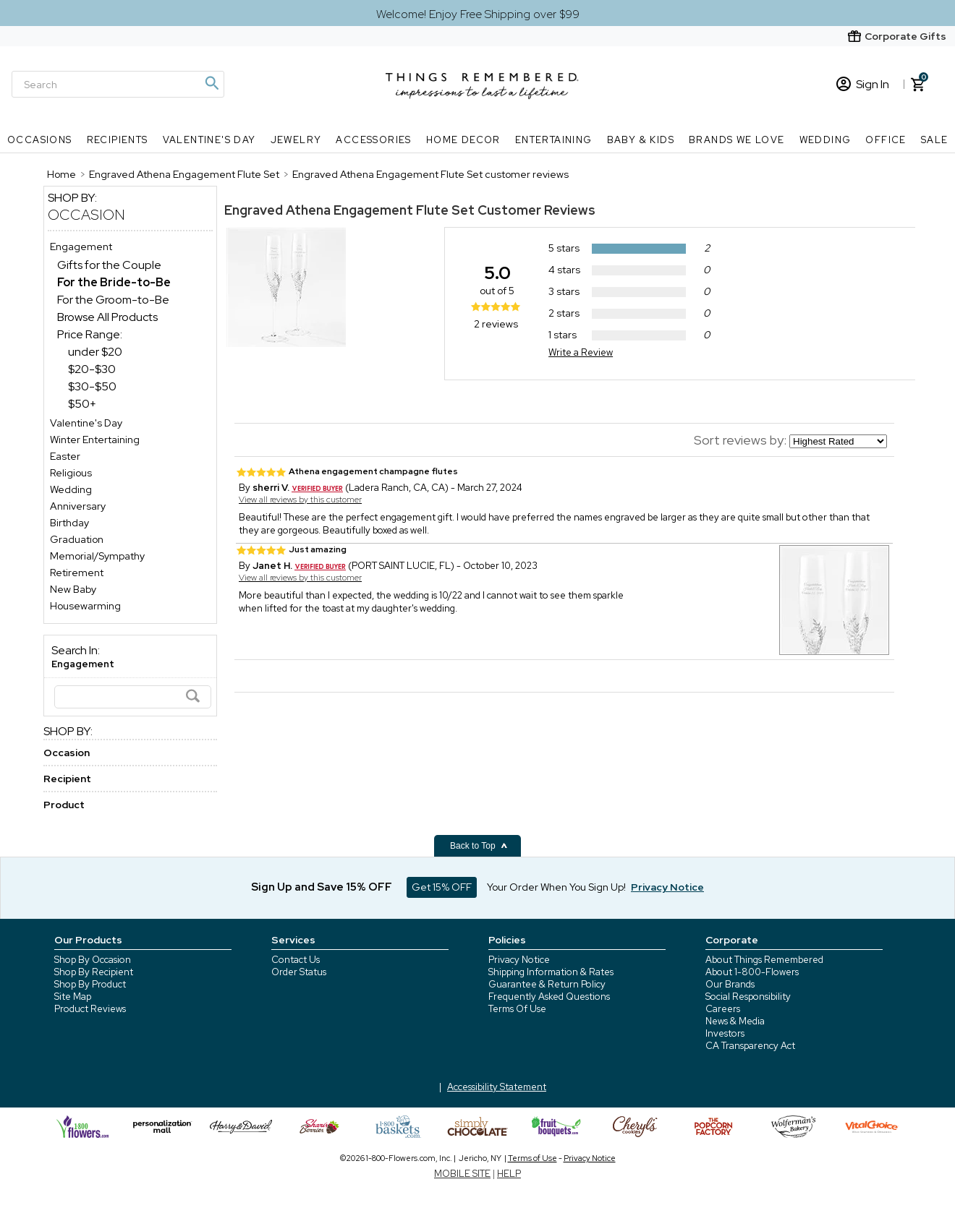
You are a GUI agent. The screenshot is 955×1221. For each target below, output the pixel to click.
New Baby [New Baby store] (73, 589)
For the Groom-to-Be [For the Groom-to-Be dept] (113, 299)
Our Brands (730, 984)
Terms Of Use (517, 1009)
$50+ (82, 403)
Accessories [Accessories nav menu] (373, 140)
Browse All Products (107, 317)
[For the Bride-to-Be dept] (114, 282)
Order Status (298, 972)
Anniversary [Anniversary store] (78, 506)
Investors (724, 1033)
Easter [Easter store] (65, 456)
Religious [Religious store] (71, 472)
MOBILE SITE (462, 1174)
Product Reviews (90, 1009)
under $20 (95, 351)
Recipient (67, 778)
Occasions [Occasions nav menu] (39, 140)
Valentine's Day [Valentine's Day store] (86, 422)
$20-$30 (92, 369)
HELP (509, 1174)
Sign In (862, 84)
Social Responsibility (748, 996)
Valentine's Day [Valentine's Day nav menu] (209, 140)
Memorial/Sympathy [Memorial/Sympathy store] (97, 555)
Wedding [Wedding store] (71, 489)
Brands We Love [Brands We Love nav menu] (737, 140)
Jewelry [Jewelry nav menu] (296, 140)
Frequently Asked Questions (549, 996)
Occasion (86, 214)
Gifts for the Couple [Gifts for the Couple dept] (109, 265)
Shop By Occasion (92, 960)
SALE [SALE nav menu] (934, 140)
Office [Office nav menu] (885, 140)
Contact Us (295, 960)
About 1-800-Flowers (752, 972)
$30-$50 (92, 386)
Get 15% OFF (442, 887)
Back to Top (479, 846)
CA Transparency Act (750, 1046)
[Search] (118, 84)
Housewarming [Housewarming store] (85, 605)
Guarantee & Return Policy (547, 984)
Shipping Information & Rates (551, 972)
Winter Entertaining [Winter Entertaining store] (95, 439)
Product (64, 804)
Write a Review (580, 352)
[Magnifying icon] (211, 83)
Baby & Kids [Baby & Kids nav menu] (640, 140)
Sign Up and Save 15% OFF (321, 887)
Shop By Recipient (93, 972)
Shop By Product (90, 984)
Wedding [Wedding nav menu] (825, 140)
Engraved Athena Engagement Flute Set (349, 210)
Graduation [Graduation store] (76, 539)
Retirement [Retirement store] (76, 572)
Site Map (72, 996)
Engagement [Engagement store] (81, 246)
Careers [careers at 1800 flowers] (722, 1009)
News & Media (735, 1021)
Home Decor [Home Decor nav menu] (463, 140)
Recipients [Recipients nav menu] (117, 140)
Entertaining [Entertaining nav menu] (554, 140)
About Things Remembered (764, 960)
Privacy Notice (519, 960)
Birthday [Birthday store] (69, 522)
